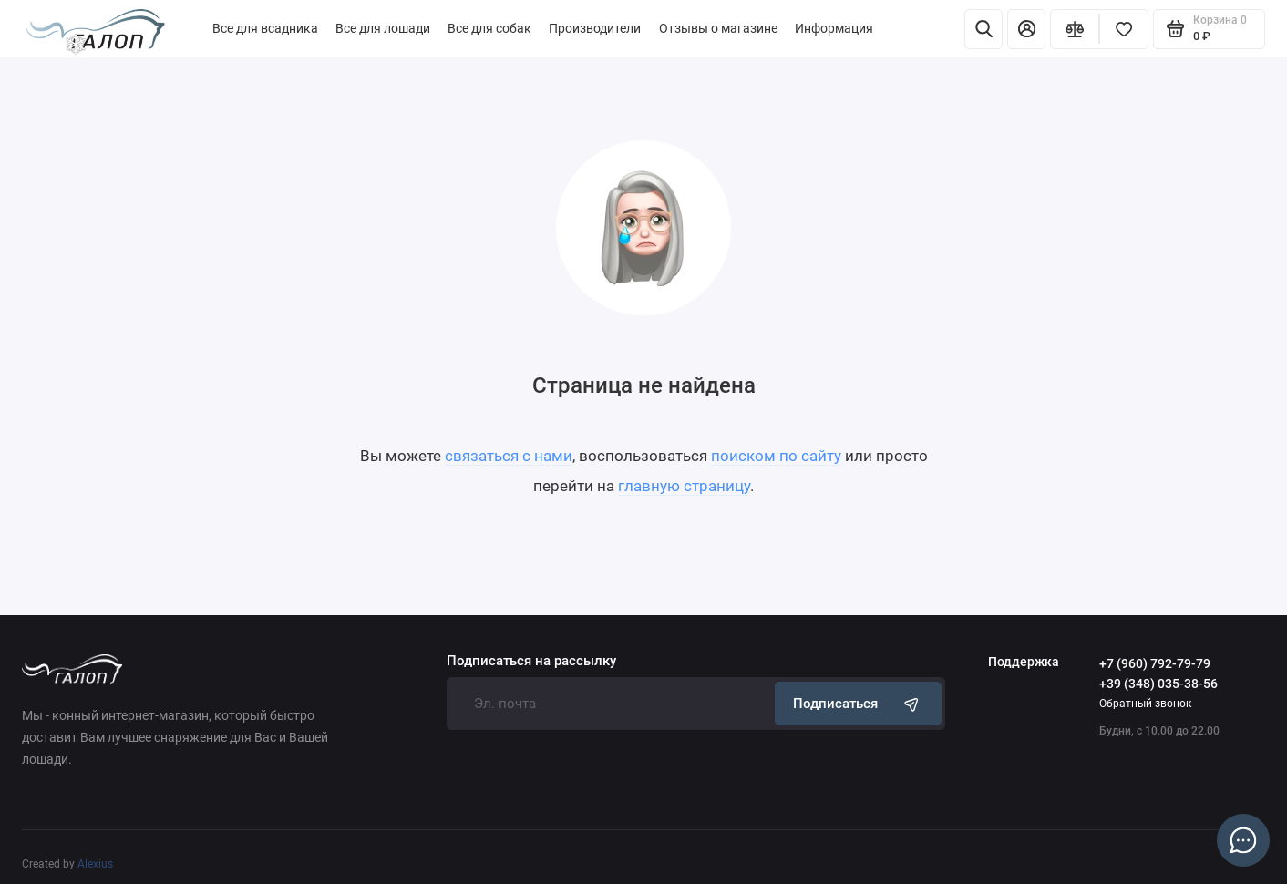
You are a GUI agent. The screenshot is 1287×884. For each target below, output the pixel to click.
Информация (834, 28)
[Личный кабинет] (1026, 29)
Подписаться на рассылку (531, 661)
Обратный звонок (1145, 703)
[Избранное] (1124, 29)
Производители (595, 28)
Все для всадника (265, 28)
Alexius (95, 863)
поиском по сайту (776, 456)
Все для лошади (382, 28)
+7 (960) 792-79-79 (1154, 664)
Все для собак (489, 28)
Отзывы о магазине (718, 28)
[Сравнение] (1074, 29)
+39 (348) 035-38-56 (1158, 684)
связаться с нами (508, 456)
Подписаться (857, 703)
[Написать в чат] (1243, 840)
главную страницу (684, 486)
